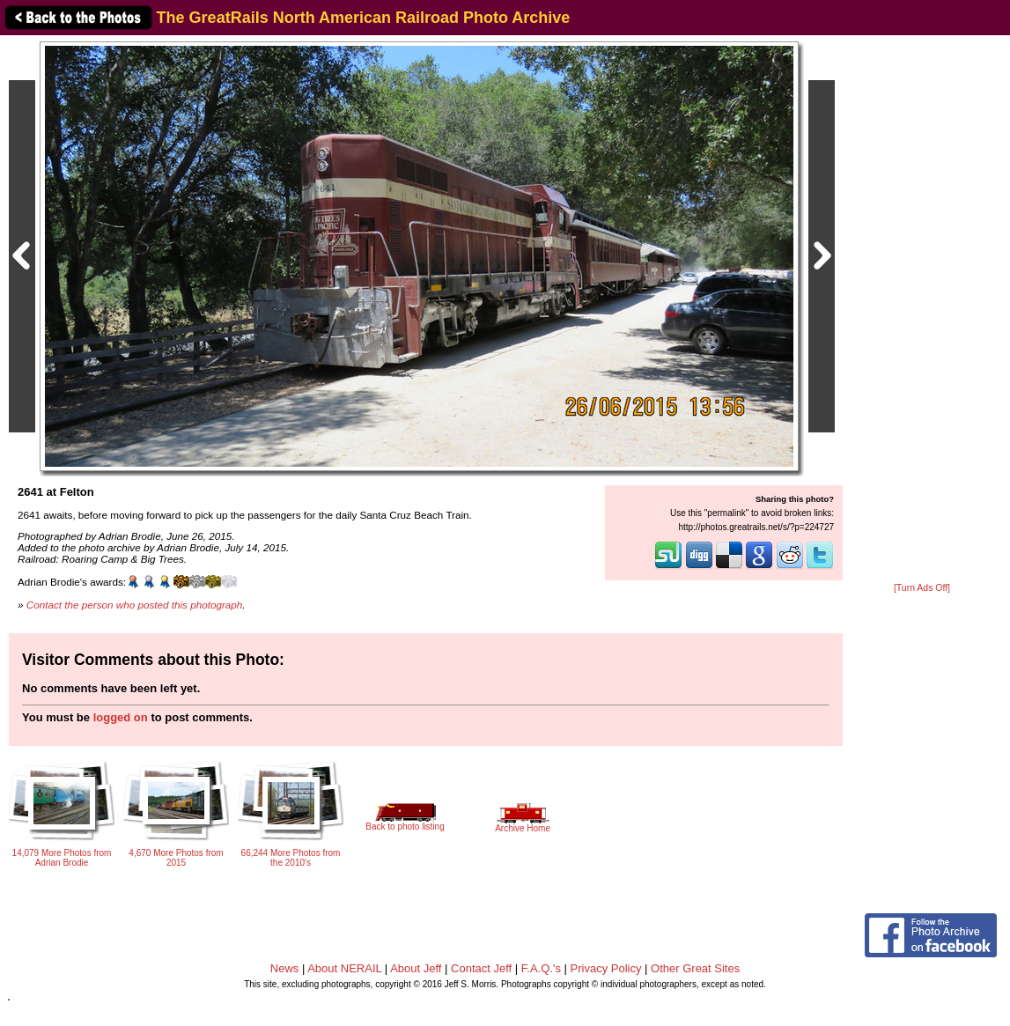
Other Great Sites (695, 968)
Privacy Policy (606, 968)
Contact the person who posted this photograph (134, 604)
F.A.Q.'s (541, 968)
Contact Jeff (481, 968)
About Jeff (415, 968)
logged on (120, 717)
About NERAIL (344, 968)
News (284, 968)
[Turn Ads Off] (922, 588)
